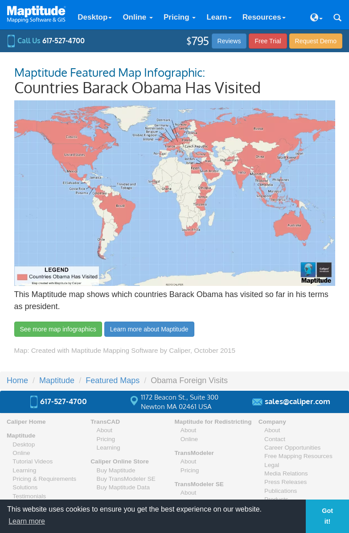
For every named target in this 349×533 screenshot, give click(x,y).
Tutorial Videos (32, 461)
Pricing (180, 17)
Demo (316, 41)
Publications (280, 491)
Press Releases (285, 482)
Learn (218, 17)
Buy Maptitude (116, 470)
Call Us (46, 40)
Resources (264, 17)
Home (17, 380)
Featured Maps (113, 380)
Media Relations (286, 473)
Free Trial (268, 41)
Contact (274, 439)
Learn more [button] (26, 521)
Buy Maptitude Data (123, 487)
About (105, 430)
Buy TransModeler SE (126, 478)
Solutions (24, 487)
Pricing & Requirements (44, 478)
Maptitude (56, 380)
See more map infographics (58, 329)
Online (138, 17)
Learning (24, 470)
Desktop (95, 17)
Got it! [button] (327, 516)
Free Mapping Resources (298, 456)
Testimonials (29, 496)
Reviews (229, 41)
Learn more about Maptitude (149, 329)
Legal (271, 465)
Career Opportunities (292, 447)
